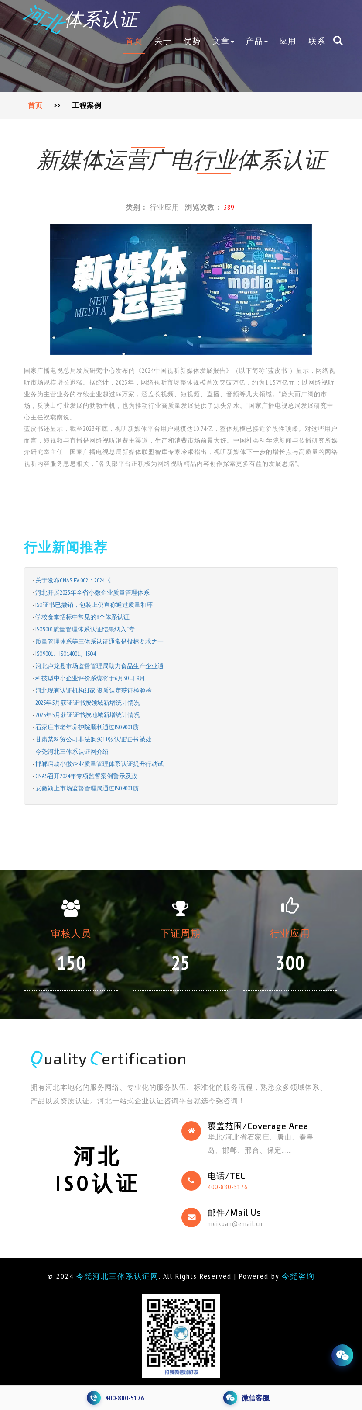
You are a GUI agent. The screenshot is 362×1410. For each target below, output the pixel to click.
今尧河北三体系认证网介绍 (72, 751)
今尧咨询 (300, 1276)
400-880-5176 (228, 1186)
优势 (192, 42)
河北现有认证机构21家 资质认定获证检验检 (93, 690)
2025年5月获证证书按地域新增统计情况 (87, 715)
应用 (288, 42)
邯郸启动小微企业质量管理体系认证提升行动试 (99, 764)
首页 (134, 42)
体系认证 (82, 18)
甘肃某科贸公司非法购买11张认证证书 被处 (93, 739)
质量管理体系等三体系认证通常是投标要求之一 (99, 641)
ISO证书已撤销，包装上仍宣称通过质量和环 (94, 605)
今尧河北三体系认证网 (116, 1276)
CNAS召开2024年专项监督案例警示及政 (86, 776)
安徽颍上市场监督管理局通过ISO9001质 (87, 788)
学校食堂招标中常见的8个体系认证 (82, 617)
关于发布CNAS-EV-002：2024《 (73, 580)
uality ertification (109, 1058)
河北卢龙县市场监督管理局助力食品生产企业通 (99, 666)
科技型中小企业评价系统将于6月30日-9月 (90, 678)
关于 (163, 42)
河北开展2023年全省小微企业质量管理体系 (92, 592)
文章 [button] (223, 42)
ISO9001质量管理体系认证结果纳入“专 (85, 629)
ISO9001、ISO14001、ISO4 (65, 654)
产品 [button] (257, 42)
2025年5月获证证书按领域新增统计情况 (87, 703)
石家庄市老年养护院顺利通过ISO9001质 (87, 727)
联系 (317, 42)
